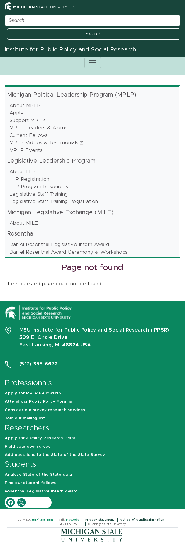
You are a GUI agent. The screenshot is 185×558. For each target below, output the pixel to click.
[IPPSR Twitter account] (21, 502)
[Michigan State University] (92, 535)
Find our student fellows (30, 483)
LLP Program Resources (38, 186)
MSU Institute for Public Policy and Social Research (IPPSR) (94, 329)
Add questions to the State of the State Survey (55, 455)
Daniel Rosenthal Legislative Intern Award (59, 244)
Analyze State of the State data (38, 475)
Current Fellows (28, 135)
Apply (16, 112)
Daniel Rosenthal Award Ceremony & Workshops (68, 252)
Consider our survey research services (45, 410)
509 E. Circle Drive (43, 337)
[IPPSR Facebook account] (11, 502)
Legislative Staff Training (38, 194)
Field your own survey (27, 446)
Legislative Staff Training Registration (53, 201)
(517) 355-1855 (43, 519)
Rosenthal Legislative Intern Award (41, 491)
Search (94, 34)
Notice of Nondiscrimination (142, 519)
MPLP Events (26, 150)
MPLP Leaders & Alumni (39, 127)
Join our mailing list (25, 418)
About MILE (23, 223)
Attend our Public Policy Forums (38, 401)
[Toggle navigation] (92, 62)
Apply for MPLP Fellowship (33, 393)
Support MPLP (27, 120)
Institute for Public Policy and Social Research (70, 50)
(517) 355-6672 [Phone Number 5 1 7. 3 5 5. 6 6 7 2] (38, 363)
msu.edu (73, 519)
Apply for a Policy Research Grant (40, 438)
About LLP (22, 171)
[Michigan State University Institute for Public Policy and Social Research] (39, 312)
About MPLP (25, 105)
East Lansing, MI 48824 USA (56, 344)
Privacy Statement (100, 519)
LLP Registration (29, 179)
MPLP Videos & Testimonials (43, 142)
